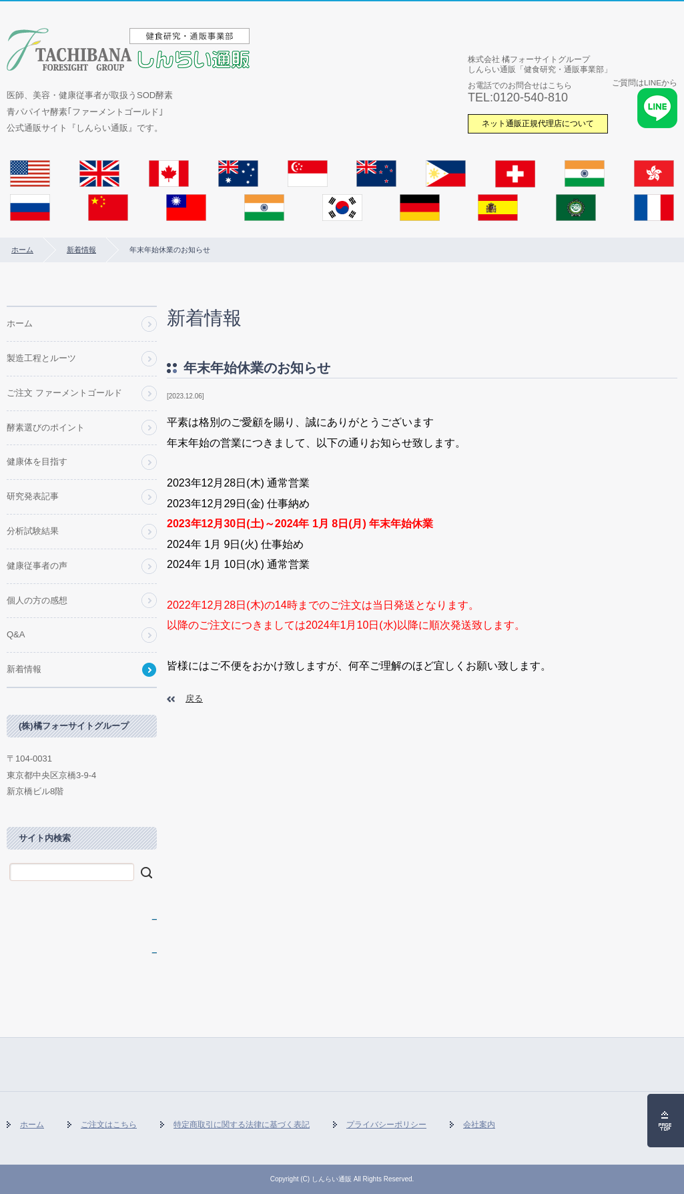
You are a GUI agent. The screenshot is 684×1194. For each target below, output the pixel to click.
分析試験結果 (33, 531)
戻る (194, 698)
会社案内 (479, 1124)
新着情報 (81, 250)
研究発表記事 (33, 496)
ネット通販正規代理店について (538, 123)
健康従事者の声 (37, 566)
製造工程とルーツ (41, 358)
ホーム (22, 250)
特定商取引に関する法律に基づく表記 (242, 1124)
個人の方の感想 (37, 600)
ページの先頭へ (665, 1120)
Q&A (16, 634)
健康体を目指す (37, 462)
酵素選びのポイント (46, 427)
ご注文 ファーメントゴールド (64, 393)
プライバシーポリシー (386, 1124)
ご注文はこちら (109, 1124)
